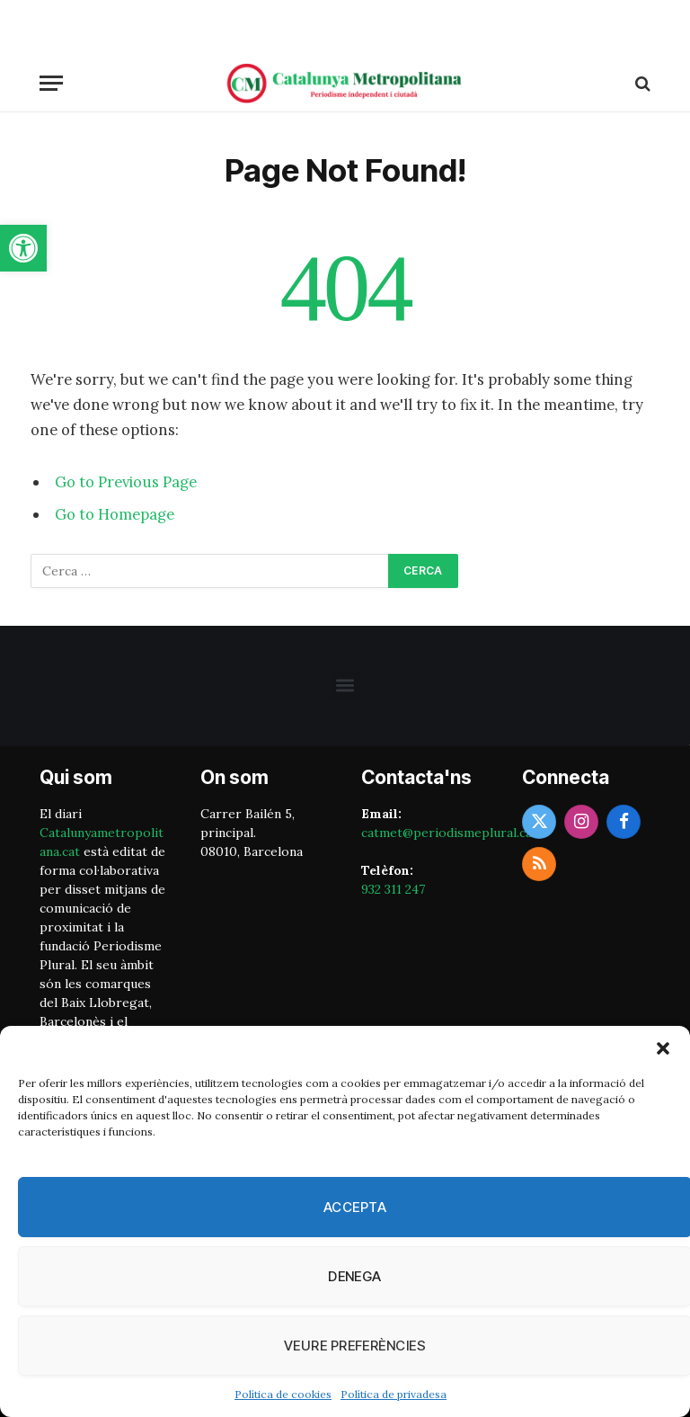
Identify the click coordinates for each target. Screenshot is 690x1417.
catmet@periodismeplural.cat (449, 832)
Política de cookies (283, 1394)
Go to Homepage (114, 514)
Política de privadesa (394, 1394)
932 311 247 (393, 889)
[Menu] (51, 83)
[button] (23, 248)
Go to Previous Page (126, 482)
